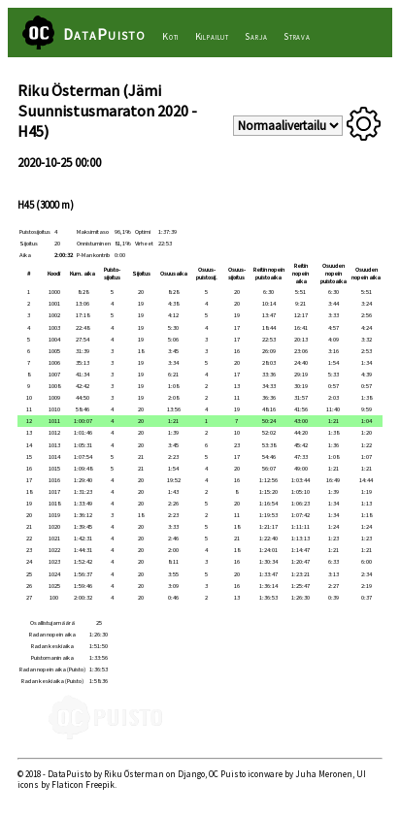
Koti (170, 36)
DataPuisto (104, 34)
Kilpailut (212, 36)
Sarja (256, 36)
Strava (297, 36)
